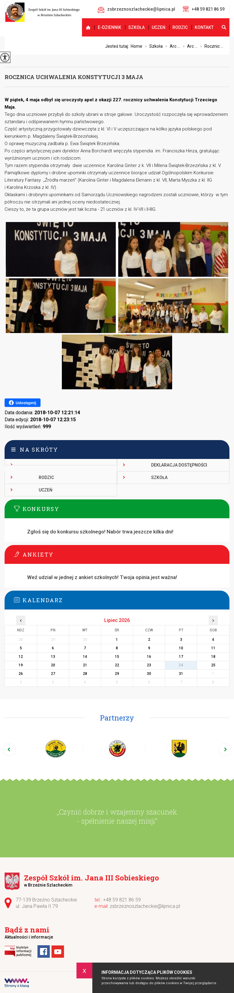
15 (117, 656)
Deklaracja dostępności (179, 465)
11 (213, 648)
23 (149, 665)
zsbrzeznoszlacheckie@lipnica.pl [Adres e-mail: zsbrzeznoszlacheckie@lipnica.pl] (145, 906)
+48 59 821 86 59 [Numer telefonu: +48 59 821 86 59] (122, 900)
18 (213, 656)
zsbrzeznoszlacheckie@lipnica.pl (136, 10)
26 (21, 674)
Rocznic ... (210, 46)
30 (149, 674)
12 (21, 656)
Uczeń (158, 27)
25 (213, 665)
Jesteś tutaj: (118, 46)
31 (181, 674)
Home (136, 46)
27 (53, 674)
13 (53, 656)
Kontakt (204, 27)
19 (21, 665)
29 (117, 674)
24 (181, 665)
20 (53, 665)
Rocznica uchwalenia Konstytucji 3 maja (74, 77)
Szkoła (136, 27)
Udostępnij (22, 402)
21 (85, 665)
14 (85, 656)
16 (149, 656)
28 (85, 674)
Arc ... (171, 46)
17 (181, 656)
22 (117, 665)
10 (181, 648)
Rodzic (180, 27)
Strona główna (85, 27)
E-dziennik (109, 27)
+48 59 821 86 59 (204, 9)
